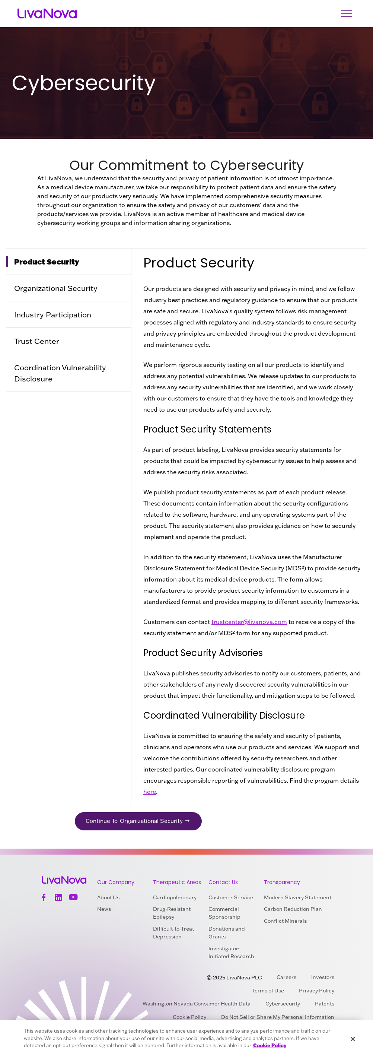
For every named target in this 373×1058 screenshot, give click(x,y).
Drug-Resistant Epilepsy (172, 913)
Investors (322, 977)
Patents (324, 1004)
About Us (108, 897)
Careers (286, 977)
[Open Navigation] (347, 13)
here (149, 791)
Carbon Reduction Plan (293, 909)
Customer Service (230, 897)
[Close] (353, 1039)
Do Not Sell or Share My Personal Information (277, 1017)
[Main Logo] (47, 13)
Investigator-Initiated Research (231, 952)
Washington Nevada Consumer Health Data (197, 1004)
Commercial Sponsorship (224, 913)
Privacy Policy (316, 990)
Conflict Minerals (285, 921)
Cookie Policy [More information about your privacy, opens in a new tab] (269, 1045)
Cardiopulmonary (175, 897)
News (104, 909)
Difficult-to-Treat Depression (173, 933)
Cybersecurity (282, 1004)
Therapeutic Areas (177, 882)
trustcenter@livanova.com (249, 621)
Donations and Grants (226, 933)
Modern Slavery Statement (297, 897)
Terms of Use (268, 990)
